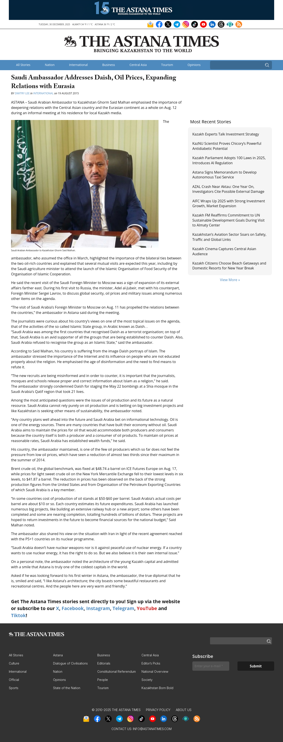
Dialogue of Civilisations (70, 663)
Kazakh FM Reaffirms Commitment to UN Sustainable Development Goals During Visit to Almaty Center (228, 220)
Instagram (98, 608)
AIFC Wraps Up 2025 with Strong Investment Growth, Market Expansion (228, 203)
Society (147, 680)
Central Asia (138, 65)
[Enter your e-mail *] (210, 666)
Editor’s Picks (151, 663)
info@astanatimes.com (152, 729)
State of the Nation (66, 688)
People (102, 680)
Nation (50, 65)
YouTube (147, 608)
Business (108, 65)
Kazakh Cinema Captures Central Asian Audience (224, 251)
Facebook (73, 608)
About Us (183, 710)
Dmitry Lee (22, 93)
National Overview (155, 671)
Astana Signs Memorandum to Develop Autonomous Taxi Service (224, 175)
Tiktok (18, 615)
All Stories (23, 65)
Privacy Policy (158, 710)
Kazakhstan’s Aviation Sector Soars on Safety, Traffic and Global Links (229, 237)
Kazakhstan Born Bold (157, 688)
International (78, 65)
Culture (14, 663)
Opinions (194, 65)
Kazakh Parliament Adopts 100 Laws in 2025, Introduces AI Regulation (229, 160)
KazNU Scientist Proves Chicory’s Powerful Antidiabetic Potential (226, 146)
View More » (230, 279)
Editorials (103, 663)
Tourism (167, 65)
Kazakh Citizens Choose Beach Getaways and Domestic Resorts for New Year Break (229, 266)
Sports (13, 688)
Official (14, 680)
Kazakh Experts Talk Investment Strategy (225, 134)
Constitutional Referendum (116, 671)
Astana (58, 655)
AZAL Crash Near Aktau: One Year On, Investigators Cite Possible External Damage (228, 189)
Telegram (123, 608)
